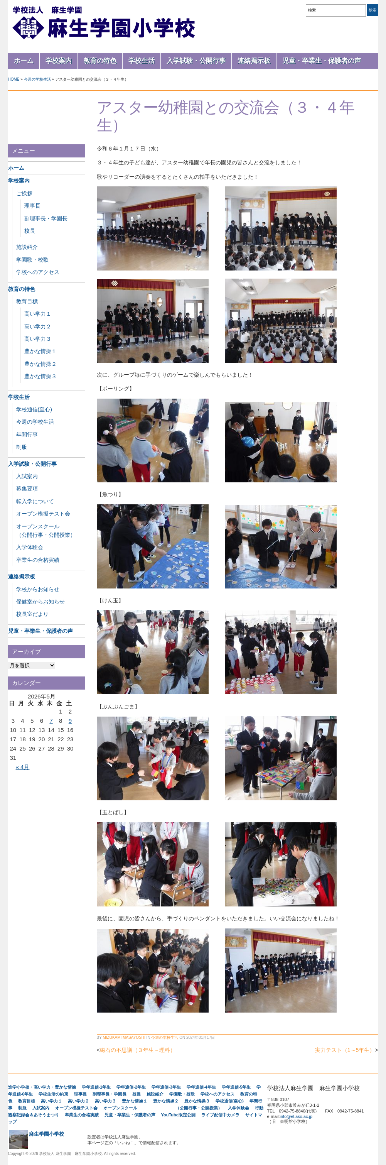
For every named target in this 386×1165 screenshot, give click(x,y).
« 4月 (23, 767)
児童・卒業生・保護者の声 (321, 60)
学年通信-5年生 (236, 1087)
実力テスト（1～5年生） (345, 1050)
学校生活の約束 (53, 1094)
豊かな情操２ (40, 364)
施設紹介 (27, 247)
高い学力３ (37, 339)
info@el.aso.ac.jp (296, 1116)
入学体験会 (29, 547)
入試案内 (27, 476)
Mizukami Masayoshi (124, 1037)
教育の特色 (100, 60)
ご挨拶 (24, 193)
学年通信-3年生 (166, 1087)
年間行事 (27, 434)
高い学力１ (37, 314)
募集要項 (27, 488)
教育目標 (27, 301)
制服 (21, 447)
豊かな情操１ (40, 351)
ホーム (24, 60)
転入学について (35, 501)
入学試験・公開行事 (196, 60)
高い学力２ (37, 326)
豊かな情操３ (40, 376)
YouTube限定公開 (178, 1115)
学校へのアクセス (37, 272)
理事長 (32, 206)
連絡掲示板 (254, 60)
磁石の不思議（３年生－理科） (137, 1050)
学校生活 (141, 60)
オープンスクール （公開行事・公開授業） (162, 1108)
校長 (29, 231)
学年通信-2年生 (131, 1087)
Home (14, 79)
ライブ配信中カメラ (220, 1115)
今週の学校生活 (37, 79)
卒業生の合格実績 (37, 560)
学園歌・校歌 (32, 260)
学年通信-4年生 (201, 1087)
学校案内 (59, 60)
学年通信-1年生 (96, 1087)
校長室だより (32, 614)
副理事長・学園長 (45, 218)
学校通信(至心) (34, 409)
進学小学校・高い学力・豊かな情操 (42, 1087)
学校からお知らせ (37, 589)
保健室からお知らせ (40, 602)
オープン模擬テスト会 (43, 514)
